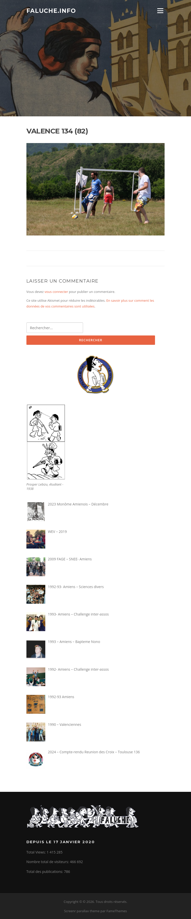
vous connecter (56, 291)
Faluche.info (51, 10)
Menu (160, 10)
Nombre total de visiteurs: (48, 861)
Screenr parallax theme (82, 911)
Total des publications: (45, 871)
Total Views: (36, 852)
